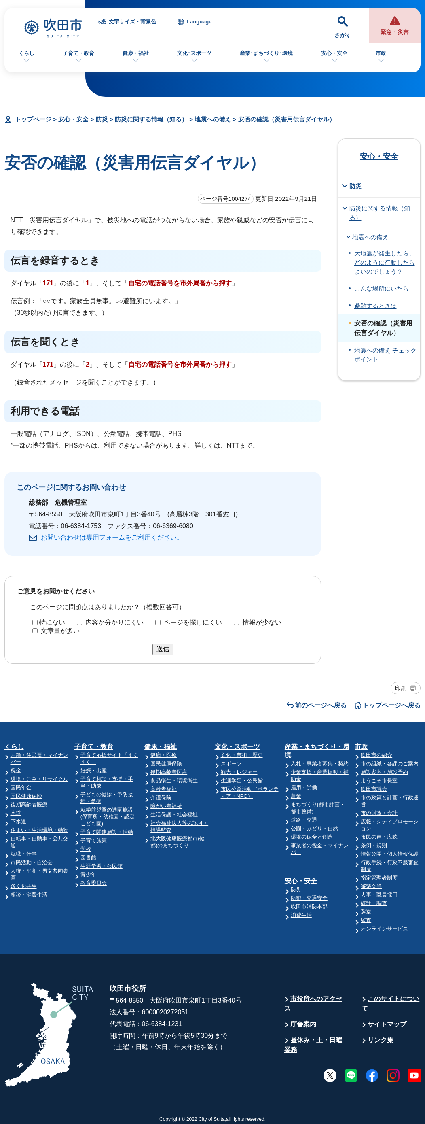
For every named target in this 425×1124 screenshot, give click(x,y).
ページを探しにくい (193, 622)
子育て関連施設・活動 (106, 832)
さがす (342, 35)
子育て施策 (93, 840)
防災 (102, 119)
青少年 (88, 874)
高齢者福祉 (163, 789)
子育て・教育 (78, 53)
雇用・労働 (304, 787)
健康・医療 (163, 755)
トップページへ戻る (391, 705)
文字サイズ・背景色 (132, 22)
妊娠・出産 (93, 770)
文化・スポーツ (237, 746)
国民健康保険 (26, 796)
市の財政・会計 (379, 813)
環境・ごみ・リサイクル (39, 779)
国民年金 (21, 787)
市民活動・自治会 (32, 862)
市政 (381, 53)
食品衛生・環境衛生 (174, 781)
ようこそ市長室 (379, 781)
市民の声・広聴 (379, 837)
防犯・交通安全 (309, 898)
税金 (16, 770)
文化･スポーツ (194, 53)
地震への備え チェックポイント (385, 355)
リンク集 (380, 1040)
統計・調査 (374, 903)
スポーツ (231, 764)
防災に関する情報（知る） (151, 119)
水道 (16, 813)
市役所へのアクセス (313, 1003)
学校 (85, 849)
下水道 (18, 821)
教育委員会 (93, 883)
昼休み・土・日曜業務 (313, 1045)
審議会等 (371, 886)
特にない (52, 622)
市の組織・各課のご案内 (390, 764)
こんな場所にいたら (381, 288)
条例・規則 (374, 845)
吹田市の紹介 (376, 755)
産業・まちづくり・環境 (317, 751)
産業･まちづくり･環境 (266, 53)
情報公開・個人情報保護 (390, 854)
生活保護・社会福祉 (174, 815)
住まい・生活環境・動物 (39, 830)
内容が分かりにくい (114, 622)
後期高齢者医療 (29, 804)
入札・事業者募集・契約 (320, 764)
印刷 (400, 688)
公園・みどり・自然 (314, 828)
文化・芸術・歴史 (242, 755)
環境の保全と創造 (312, 837)
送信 (162, 649)
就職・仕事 (24, 854)
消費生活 (301, 915)
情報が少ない (262, 622)
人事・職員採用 (379, 895)
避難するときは (375, 306)
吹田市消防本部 (309, 906)
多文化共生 (24, 886)
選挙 (366, 912)
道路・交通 (304, 820)
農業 (296, 796)
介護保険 (160, 798)
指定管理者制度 (379, 878)
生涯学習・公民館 (101, 866)
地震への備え (213, 119)
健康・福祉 (136, 53)
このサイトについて (390, 1003)
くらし (26, 53)
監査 (366, 920)
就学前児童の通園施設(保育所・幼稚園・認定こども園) (107, 817)
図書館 (88, 857)
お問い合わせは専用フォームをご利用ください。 (112, 537)
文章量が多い (60, 630)
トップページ (33, 119)
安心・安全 (334, 53)
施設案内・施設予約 (384, 772)
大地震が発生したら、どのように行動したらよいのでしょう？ (384, 262)
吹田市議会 (374, 789)
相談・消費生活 (29, 895)
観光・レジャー (239, 772)
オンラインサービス (384, 929)
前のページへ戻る (321, 705)
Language (199, 22)
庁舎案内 (303, 1024)
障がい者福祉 (166, 806)
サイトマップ (387, 1024)
